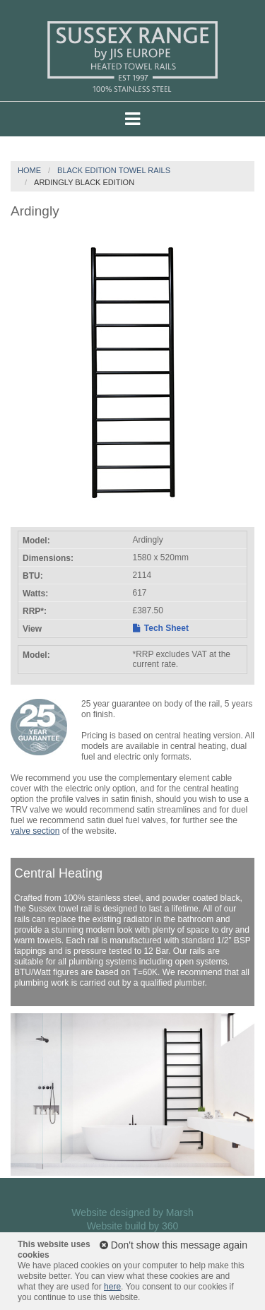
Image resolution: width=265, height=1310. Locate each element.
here (112, 1287)
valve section (35, 831)
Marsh (180, 1212)
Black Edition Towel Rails (113, 170)
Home (29, 170)
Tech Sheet (161, 628)
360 (170, 1226)
